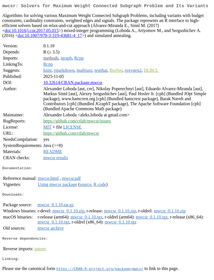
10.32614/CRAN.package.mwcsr (72, 83)
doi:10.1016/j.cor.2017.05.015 (32, 31)
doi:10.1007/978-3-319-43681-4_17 (50, 36)
